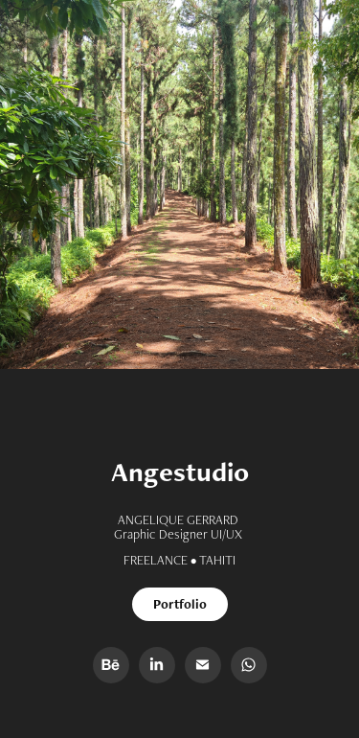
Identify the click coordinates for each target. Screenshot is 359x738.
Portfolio (180, 603)
